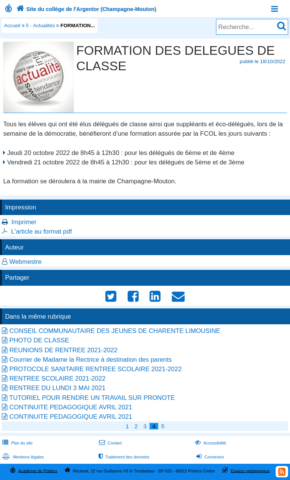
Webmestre (25, 261)
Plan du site (16, 443)
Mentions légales (22, 457)
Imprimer (23, 222)
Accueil (12, 25)
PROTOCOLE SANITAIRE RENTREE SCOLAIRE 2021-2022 (95, 369)
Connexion (209, 457)
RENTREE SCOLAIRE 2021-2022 (57, 378)
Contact (109, 443)
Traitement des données (123, 457)
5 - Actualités (40, 25)
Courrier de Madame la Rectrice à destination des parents (90, 359)
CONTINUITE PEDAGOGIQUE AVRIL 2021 (70, 407)
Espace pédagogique (250, 470)
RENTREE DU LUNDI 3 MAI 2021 (57, 388)
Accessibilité (209, 443)
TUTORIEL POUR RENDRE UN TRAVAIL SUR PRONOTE (92, 397)
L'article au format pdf (41, 231)
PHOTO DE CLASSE (39, 340)
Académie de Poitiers (37, 470)
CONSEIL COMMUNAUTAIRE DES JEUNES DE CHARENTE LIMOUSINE (115, 330)
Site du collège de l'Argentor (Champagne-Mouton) (85, 9)
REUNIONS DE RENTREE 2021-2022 (63, 350)
